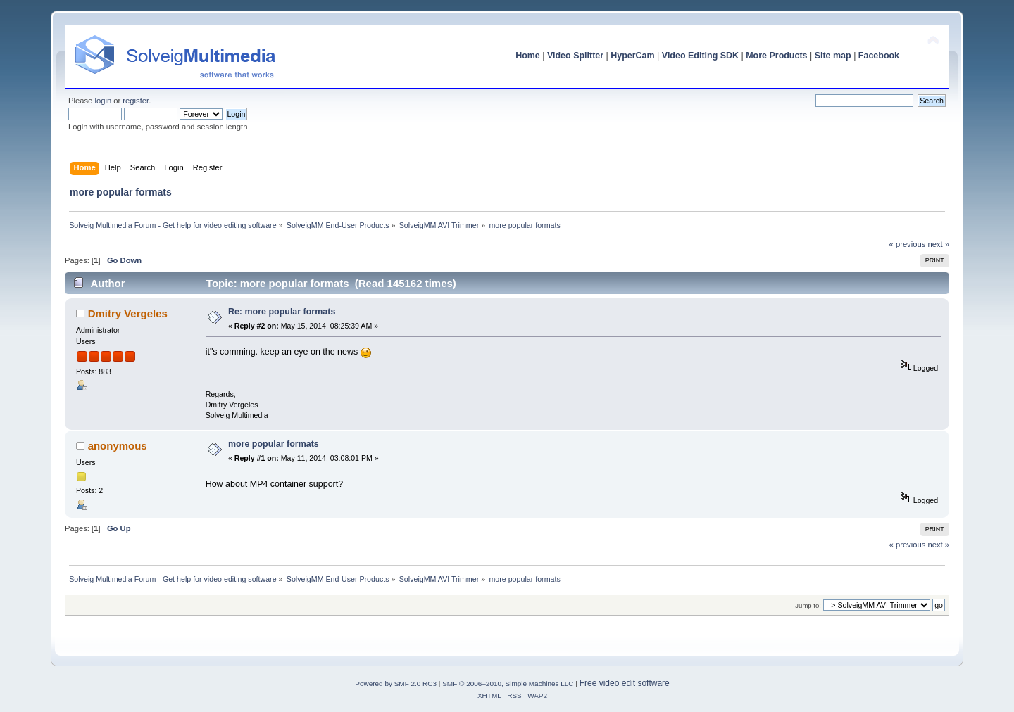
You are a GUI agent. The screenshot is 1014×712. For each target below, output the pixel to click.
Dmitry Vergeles (128, 313)
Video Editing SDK (700, 56)
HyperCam (632, 56)
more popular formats (273, 444)
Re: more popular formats (281, 312)
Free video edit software (625, 683)
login (102, 100)
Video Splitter (575, 56)
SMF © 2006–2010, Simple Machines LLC (507, 683)
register (136, 100)
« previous (907, 244)
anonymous (117, 446)
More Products (776, 56)
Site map (833, 56)
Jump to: (808, 605)
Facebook (878, 56)
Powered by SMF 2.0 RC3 (396, 683)
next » (938, 244)
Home (527, 56)
